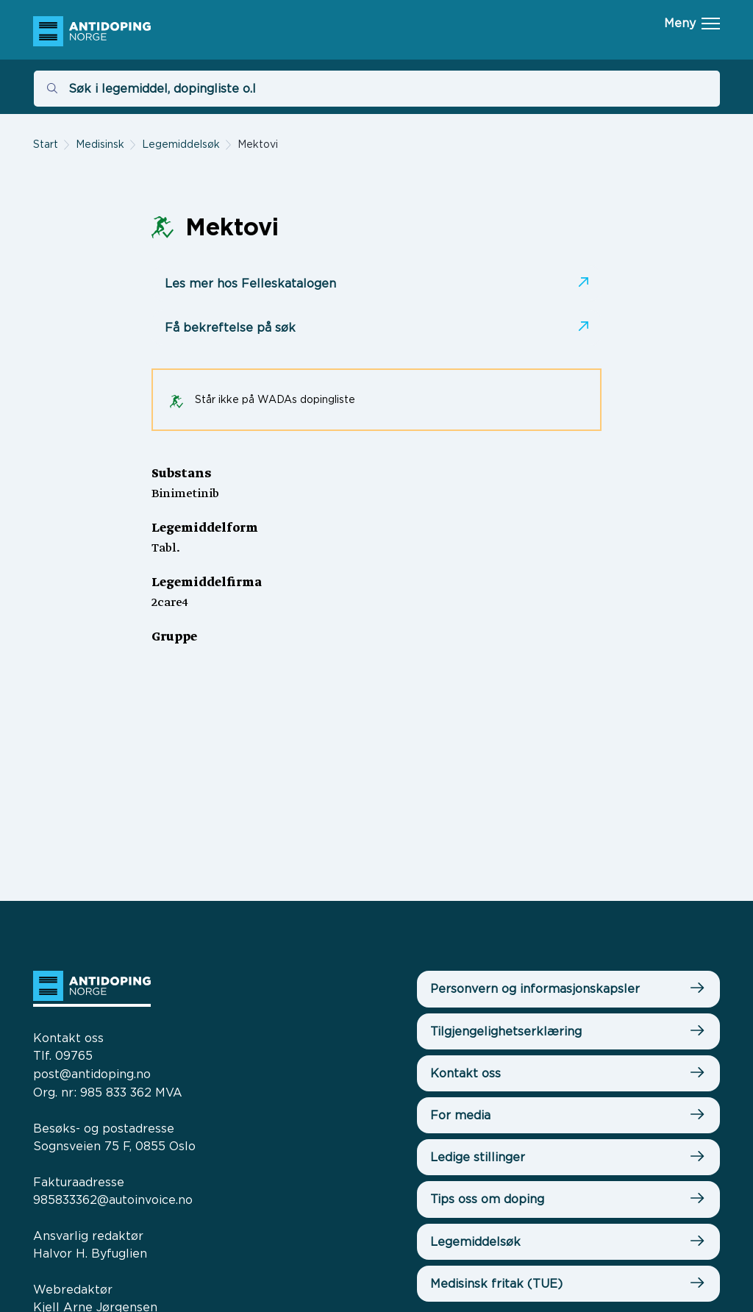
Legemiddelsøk (181, 143)
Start (45, 143)
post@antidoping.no (92, 1073)
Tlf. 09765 (63, 1055)
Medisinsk (100, 143)
